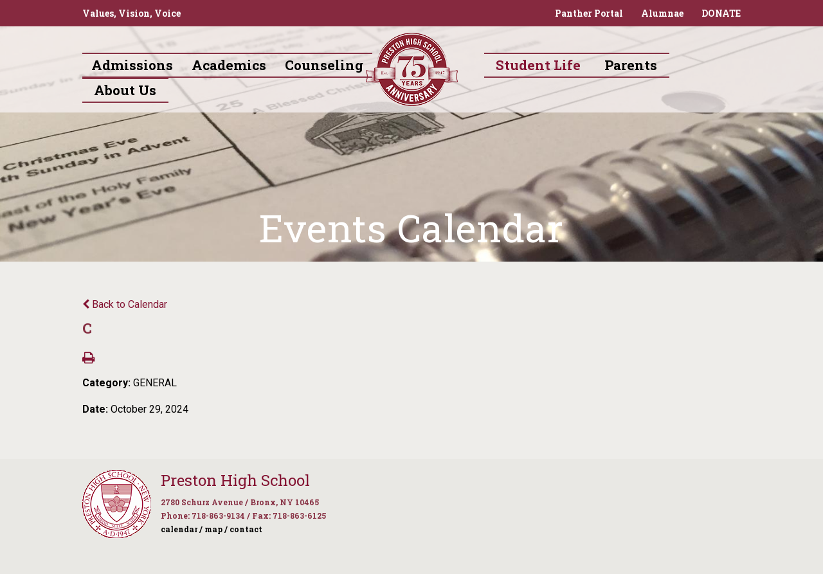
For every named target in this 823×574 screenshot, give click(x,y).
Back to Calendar (124, 304)
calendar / (182, 529)
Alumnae (662, 13)
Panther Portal (589, 13)
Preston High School (235, 480)
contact (246, 529)
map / (216, 529)
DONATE (721, 13)
